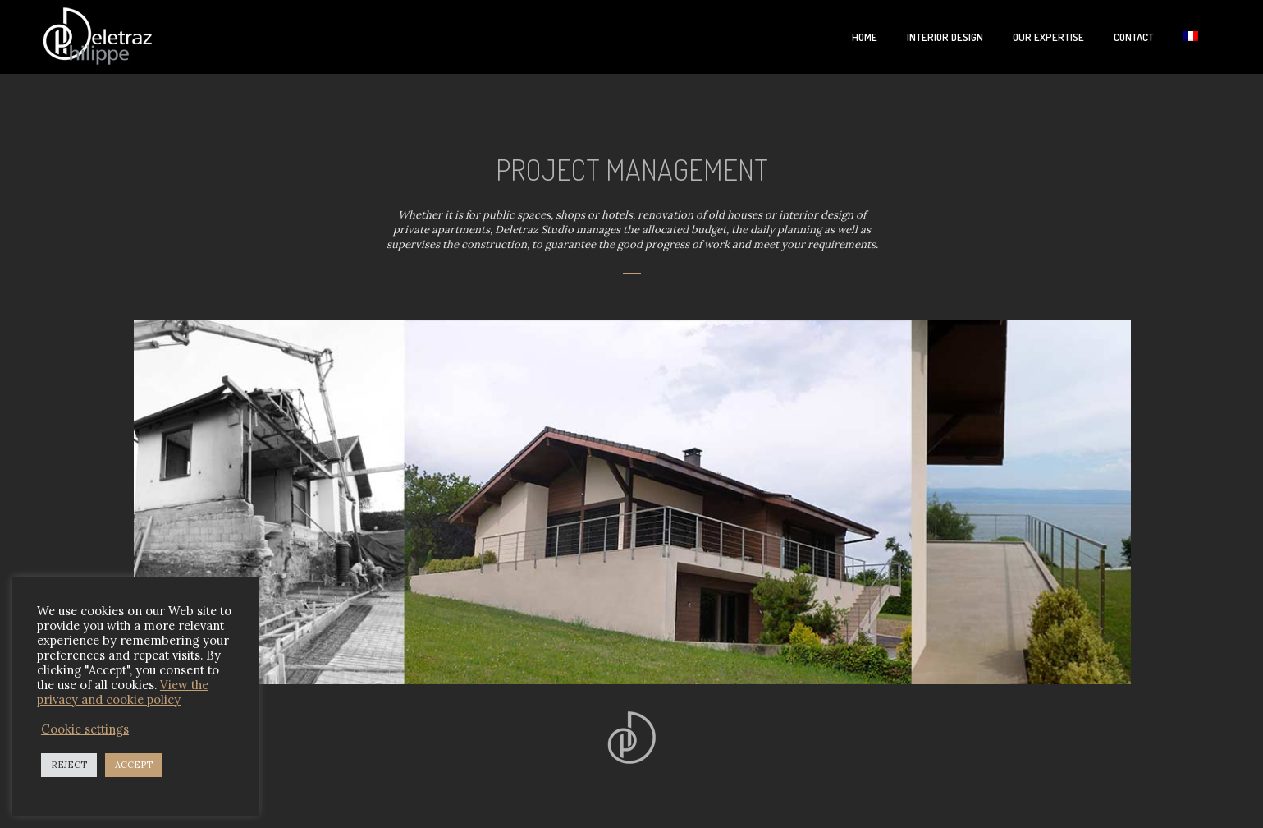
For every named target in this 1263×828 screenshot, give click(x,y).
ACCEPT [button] (134, 764)
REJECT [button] (69, 764)
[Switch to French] (1190, 37)
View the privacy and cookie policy (122, 692)
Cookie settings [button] (85, 729)
